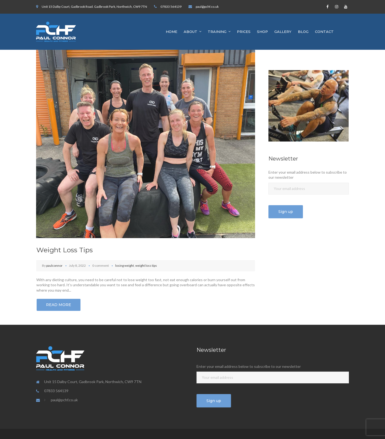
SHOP (262, 31)
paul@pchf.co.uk (207, 7)
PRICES (244, 31)
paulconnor (54, 266)
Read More (58, 304)
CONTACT (324, 31)
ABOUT (190, 31)
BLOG (303, 31)
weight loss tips (146, 266)
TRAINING (217, 31)
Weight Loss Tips (64, 250)
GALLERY (282, 31)
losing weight (124, 266)
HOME (171, 31)
